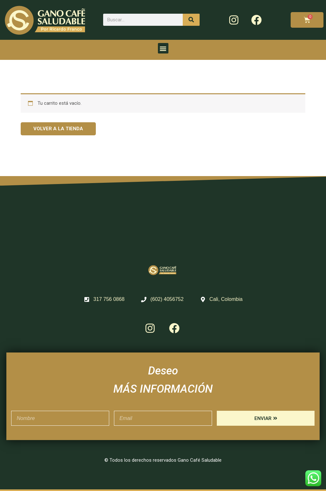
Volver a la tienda (58, 129)
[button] (163, 48)
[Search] (191, 20)
